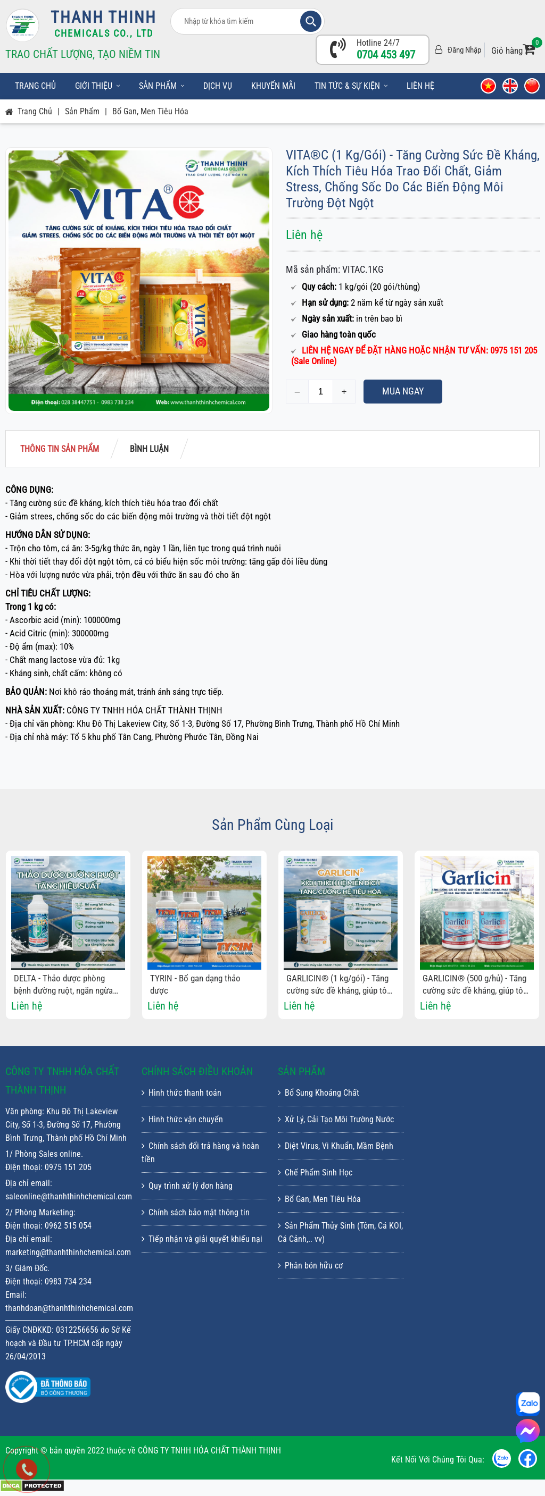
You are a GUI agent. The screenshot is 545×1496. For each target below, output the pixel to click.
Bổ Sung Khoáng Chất (318, 1093)
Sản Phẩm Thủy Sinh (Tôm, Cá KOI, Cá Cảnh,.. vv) (340, 1232)
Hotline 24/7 (378, 43)
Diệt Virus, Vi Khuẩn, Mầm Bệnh (335, 1146)
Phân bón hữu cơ (310, 1265)
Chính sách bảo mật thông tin (196, 1212)
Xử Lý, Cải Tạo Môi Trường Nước (336, 1119)
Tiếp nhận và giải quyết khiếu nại (202, 1239)
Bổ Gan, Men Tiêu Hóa (150, 111)
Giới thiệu (97, 86)
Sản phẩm (161, 86)
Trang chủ (35, 86)
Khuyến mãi (273, 86)
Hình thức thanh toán (181, 1093)
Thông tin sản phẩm (59, 449)
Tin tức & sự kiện (351, 86)
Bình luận (149, 449)
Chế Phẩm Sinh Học (315, 1172)
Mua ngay (403, 391)
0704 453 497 (386, 54)
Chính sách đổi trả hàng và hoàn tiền (200, 1152)
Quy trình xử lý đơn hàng (187, 1186)
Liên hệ (420, 86)
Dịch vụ (217, 86)
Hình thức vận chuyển (182, 1119)
